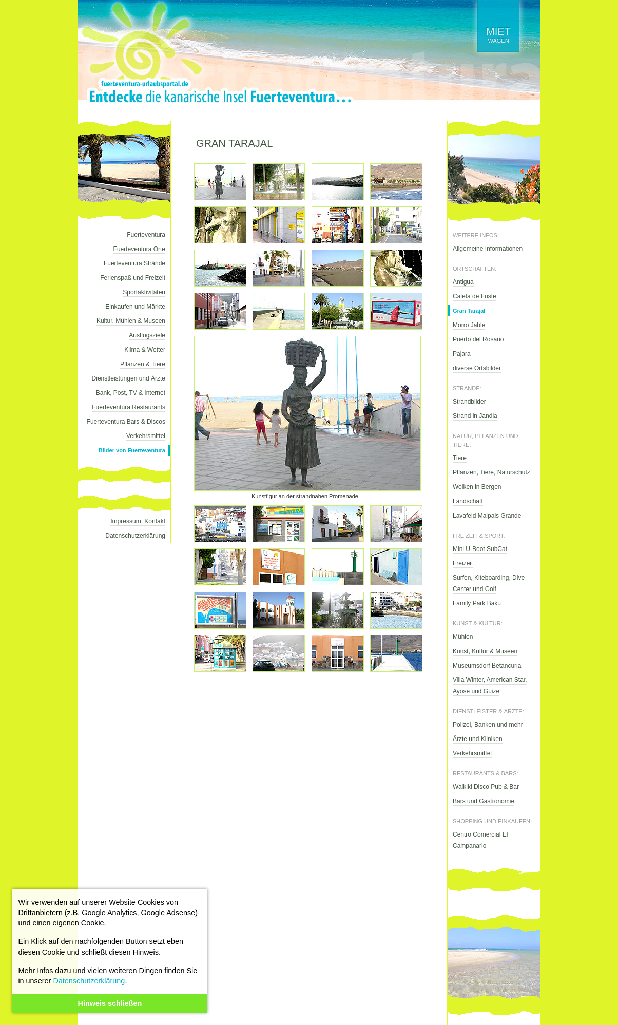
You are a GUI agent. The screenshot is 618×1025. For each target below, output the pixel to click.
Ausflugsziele (147, 335)
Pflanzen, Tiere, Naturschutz (491, 472)
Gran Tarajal (469, 311)
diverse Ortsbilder (477, 368)
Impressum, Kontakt (137, 521)
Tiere (460, 458)
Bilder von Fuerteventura (132, 450)
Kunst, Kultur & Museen (485, 651)
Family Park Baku (477, 603)
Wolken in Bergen (477, 486)
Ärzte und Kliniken (478, 739)
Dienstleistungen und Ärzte (128, 378)
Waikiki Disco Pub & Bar (486, 786)
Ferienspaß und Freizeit (132, 277)
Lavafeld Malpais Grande (487, 515)
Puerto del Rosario (478, 339)
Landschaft (468, 501)
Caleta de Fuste (474, 296)
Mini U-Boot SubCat (480, 549)
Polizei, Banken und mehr (488, 724)
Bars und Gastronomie (483, 801)
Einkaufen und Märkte (135, 306)
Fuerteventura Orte (139, 249)
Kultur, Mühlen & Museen (130, 321)
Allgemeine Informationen (488, 248)
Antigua (463, 282)
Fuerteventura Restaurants (128, 407)
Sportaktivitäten (144, 292)
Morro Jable (469, 325)
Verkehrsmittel (145, 436)
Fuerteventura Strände (134, 263)
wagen (498, 35)
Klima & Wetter (144, 349)
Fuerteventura (146, 234)
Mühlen (463, 636)
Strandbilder (469, 401)
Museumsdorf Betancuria (487, 665)
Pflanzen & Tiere (142, 364)
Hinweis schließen (110, 1003)
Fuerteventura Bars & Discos (126, 421)
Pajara (462, 353)
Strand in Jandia (475, 416)
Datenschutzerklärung (89, 981)
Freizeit (463, 563)
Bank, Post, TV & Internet (130, 392)
